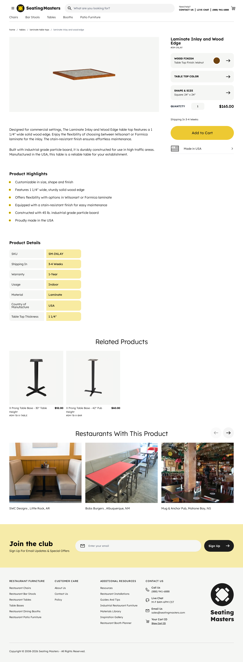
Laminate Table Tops (39, 29)
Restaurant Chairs (20, 588)
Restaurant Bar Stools (22, 593)
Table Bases (16, 605)
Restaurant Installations (114, 593)
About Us (60, 588)
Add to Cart (202, 133)
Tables (51, 17)
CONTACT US (186, 9)
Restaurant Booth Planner (115, 623)
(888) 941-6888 (220, 9)
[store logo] (38, 8)
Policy (58, 599)
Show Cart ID (158, 623)
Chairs (13, 17)
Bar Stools (32, 17)
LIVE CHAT (203, 9)
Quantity (178, 106)
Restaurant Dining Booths (24, 611)
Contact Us (61, 593)
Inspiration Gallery (111, 617)
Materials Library (110, 611)
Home (12, 29)
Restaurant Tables (20, 599)
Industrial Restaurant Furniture (118, 605)
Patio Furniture (90, 17)
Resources (106, 588)
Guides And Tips (110, 599)
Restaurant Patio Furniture (25, 617)
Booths (68, 17)
